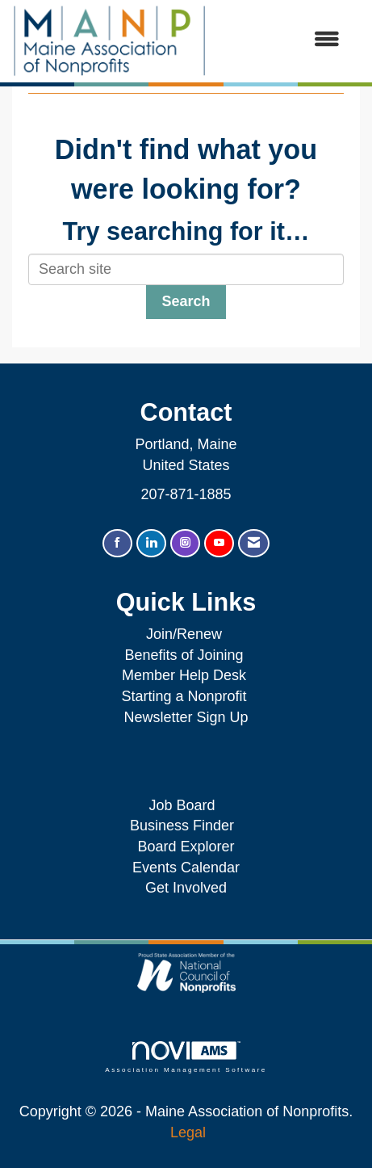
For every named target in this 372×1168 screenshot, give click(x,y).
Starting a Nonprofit (183, 696)
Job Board (185, 805)
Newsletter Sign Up (185, 717)
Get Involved (186, 888)
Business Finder (186, 825)
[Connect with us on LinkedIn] (151, 543)
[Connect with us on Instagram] (185, 543)
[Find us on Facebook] (117, 543)
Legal (188, 1132)
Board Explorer (185, 846)
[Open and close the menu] (281, 40)
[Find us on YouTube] (219, 543)
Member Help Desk (184, 675)
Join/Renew (184, 634)
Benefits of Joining (183, 655)
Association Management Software (185, 1057)
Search (185, 301)
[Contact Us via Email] (254, 543)
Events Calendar (186, 867)
